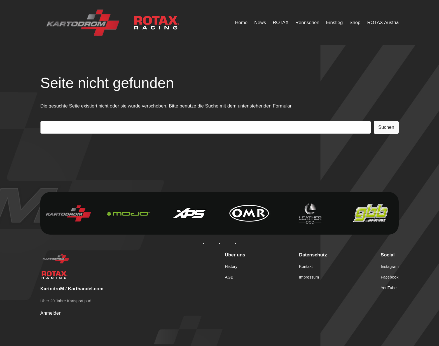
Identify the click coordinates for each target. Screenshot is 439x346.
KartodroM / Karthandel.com (72, 288)
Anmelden (51, 313)
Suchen (386, 127)
